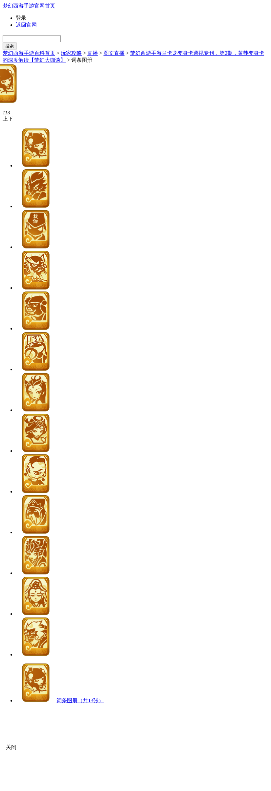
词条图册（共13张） (80, 700)
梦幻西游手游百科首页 (29, 53)
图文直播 (113, 53)
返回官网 (26, 25)
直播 (92, 53)
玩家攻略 (71, 53)
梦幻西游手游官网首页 (29, 6)
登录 (21, 18)
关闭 (11, 747)
